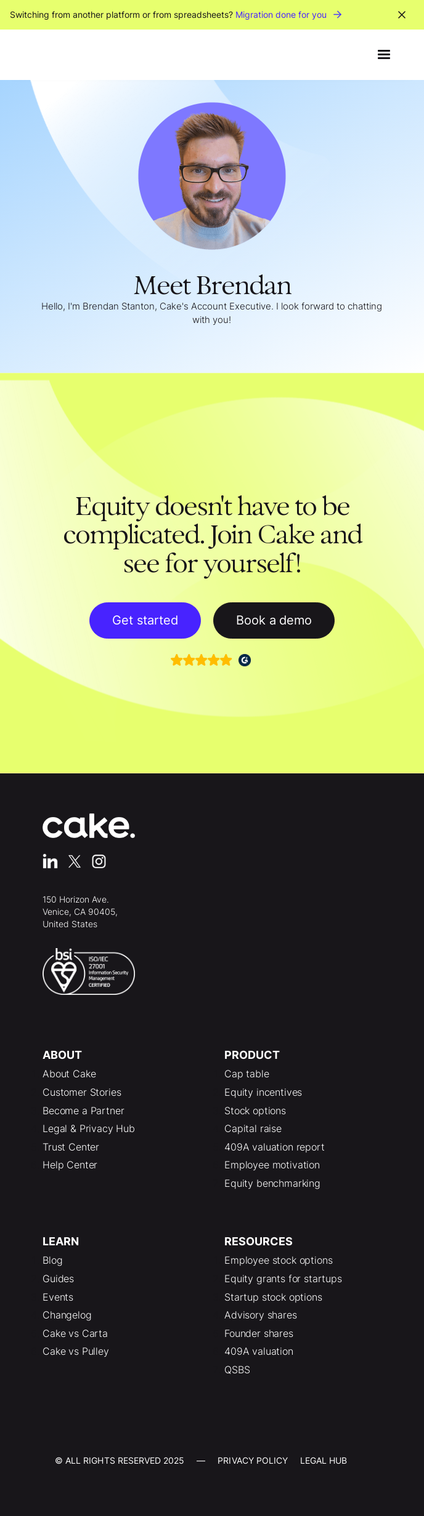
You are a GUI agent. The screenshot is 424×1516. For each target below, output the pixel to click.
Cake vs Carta (75, 1333)
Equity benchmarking (272, 1183)
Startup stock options (273, 1297)
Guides (58, 1278)
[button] (384, 55)
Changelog (67, 1315)
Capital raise (253, 1128)
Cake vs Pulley (76, 1351)
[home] (52, 55)
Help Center (70, 1165)
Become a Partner (83, 1110)
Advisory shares (260, 1315)
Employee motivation (272, 1165)
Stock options (255, 1110)
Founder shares (258, 1333)
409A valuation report (274, 1147)
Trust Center (71, 1147)
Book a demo (274, 620)
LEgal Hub (323, 1460)
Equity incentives (263, 1092)
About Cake (69, 1073)
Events (58, 1297)
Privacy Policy (253, 1460)
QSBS (237, 1369)
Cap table (246, 1073)
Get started (145, 620)
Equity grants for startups (283, 1278)
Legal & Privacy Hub (89, 1128)
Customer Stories (82, 1092)
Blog (52, 1260)
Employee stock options (278, 1260)
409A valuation (258, 1351)
